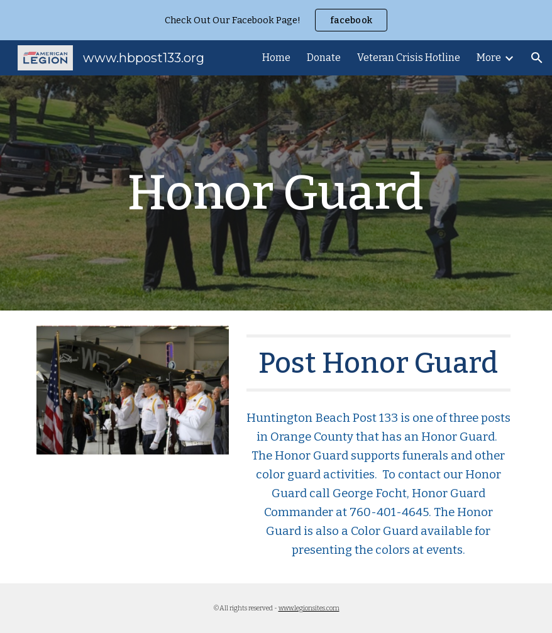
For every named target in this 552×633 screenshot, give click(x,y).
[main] (276, 193)
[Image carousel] (132, 398)
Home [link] (276, 57)
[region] (276, 20)
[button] (537, 58)
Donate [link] (324, 57)
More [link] (489, 57)
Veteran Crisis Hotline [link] (408, 57)
